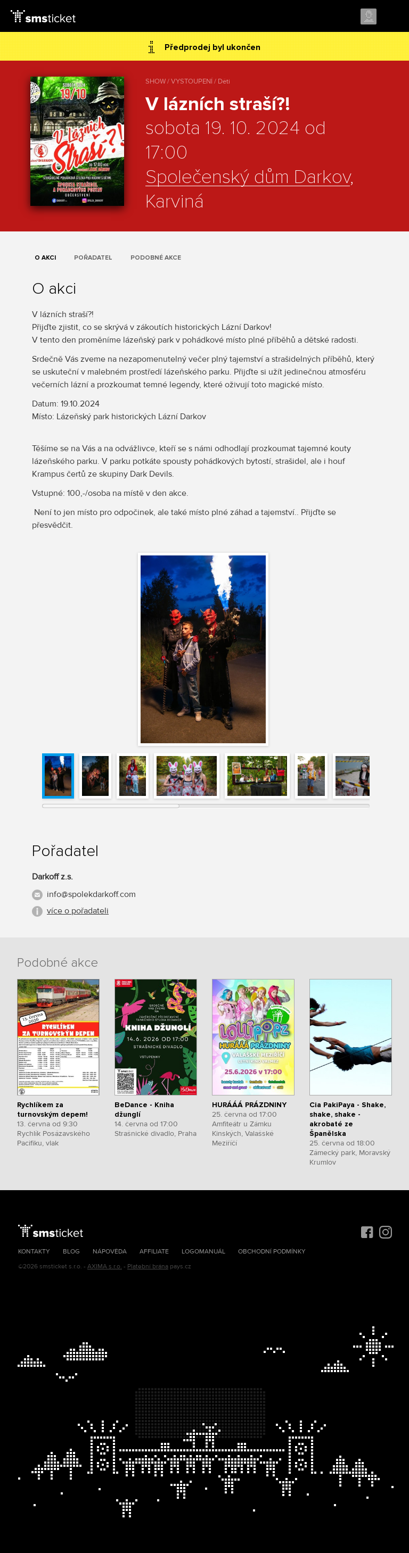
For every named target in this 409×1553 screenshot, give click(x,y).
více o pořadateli (78, 911)
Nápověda (110, 1252)
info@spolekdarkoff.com (91, 894)
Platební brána (147, 1266)
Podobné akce (155, 258)
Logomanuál (203, 1252)
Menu (391, 17)
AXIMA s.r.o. (104, 1266)
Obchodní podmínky (272, 1252)
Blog (71, 1252)
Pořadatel (93, 258)
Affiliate (154, 1252)
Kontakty (34, 1252)
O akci (45, 258)
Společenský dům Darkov (247, 177)
